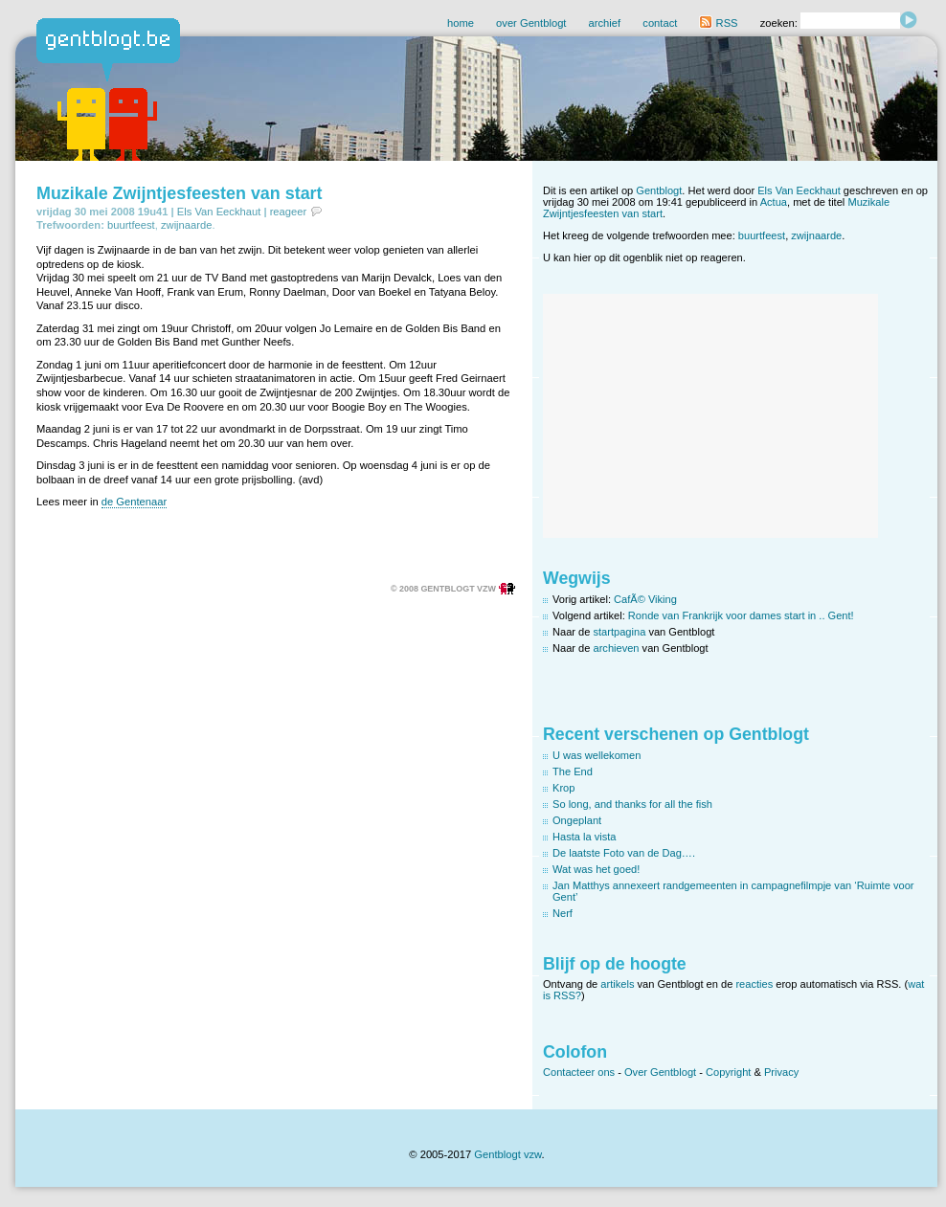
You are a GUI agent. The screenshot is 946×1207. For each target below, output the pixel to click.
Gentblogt (659, 190)
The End (572, 771)
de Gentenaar (134, 501)
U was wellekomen (596, 755)
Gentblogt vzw (507, 1154)
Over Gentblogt (660, 1072)
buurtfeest (131, 225)
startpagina (620, 631)
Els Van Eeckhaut (218, 211)
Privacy (781, 1072)
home (460, 23)
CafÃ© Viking (645, 599)
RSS (718, 23)
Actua (773, 202)
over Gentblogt (531, 23)
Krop (563, 787)
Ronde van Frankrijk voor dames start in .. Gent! (741, 615)
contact (659, 23)
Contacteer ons (579, 1072)
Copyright (728, 1072)
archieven (617, 648)
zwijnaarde (186, 225)
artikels (617, 984)
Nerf (562, 913)
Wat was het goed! (596, 869)
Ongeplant (576, 820)
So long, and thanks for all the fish (632, 804)
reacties (754, 984)
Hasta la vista (584, 836)
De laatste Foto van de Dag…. (623, 853)
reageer (288, 211)
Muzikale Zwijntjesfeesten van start (179, 193)
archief (605, 23)
